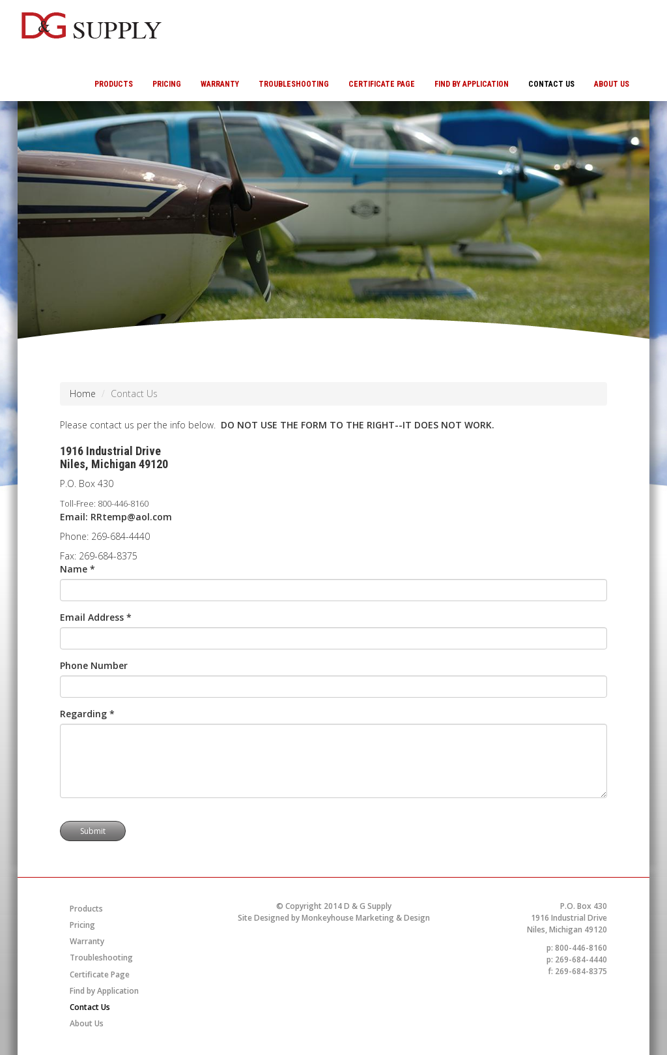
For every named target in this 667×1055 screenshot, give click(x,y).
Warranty (220, 84)
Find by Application (471, 84)
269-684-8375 (108, 556)
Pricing (166, 84)
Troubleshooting (294, 84)
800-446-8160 (123, 503)
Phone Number (94, 665)
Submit (93, 831)
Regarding (87, 713)
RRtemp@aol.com (131, 517)
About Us (611, 84)
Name (77, 569)
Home (83, 393)
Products (113, 84)
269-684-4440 (120, 536)
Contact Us (551, 84)
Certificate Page (381, 84)
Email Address (96, 617)
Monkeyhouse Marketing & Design (366, 917)
